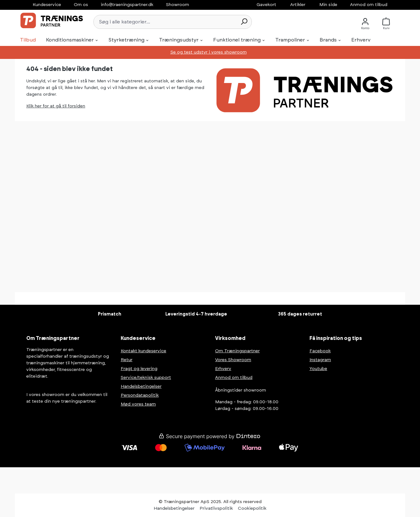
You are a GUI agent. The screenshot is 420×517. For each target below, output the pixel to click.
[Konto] (365, 22)
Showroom (177, 5)
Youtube (318, 369)
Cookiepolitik (252, 508)
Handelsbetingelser (141, 386)
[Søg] (243, 22)
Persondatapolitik (140, 395)
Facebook (320, 351)
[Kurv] (388, 22)
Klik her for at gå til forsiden (55, 106)
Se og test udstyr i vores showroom (208, 52)
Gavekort (266, 5)
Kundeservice (47, 5)
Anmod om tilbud (368, 5)
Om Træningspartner (237, 351)
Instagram (320, 360)
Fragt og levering (139, 369)
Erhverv (223, 369)
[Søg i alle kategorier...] (165, 22)
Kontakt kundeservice (143, 351)
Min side (328, 5)
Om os (81, 5)
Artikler (297, 5)
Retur (126, 360)
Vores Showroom (233, 360)
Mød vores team (138, 404)
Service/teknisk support (146, 377)
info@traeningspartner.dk (127, 5)
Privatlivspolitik (216, 508)
